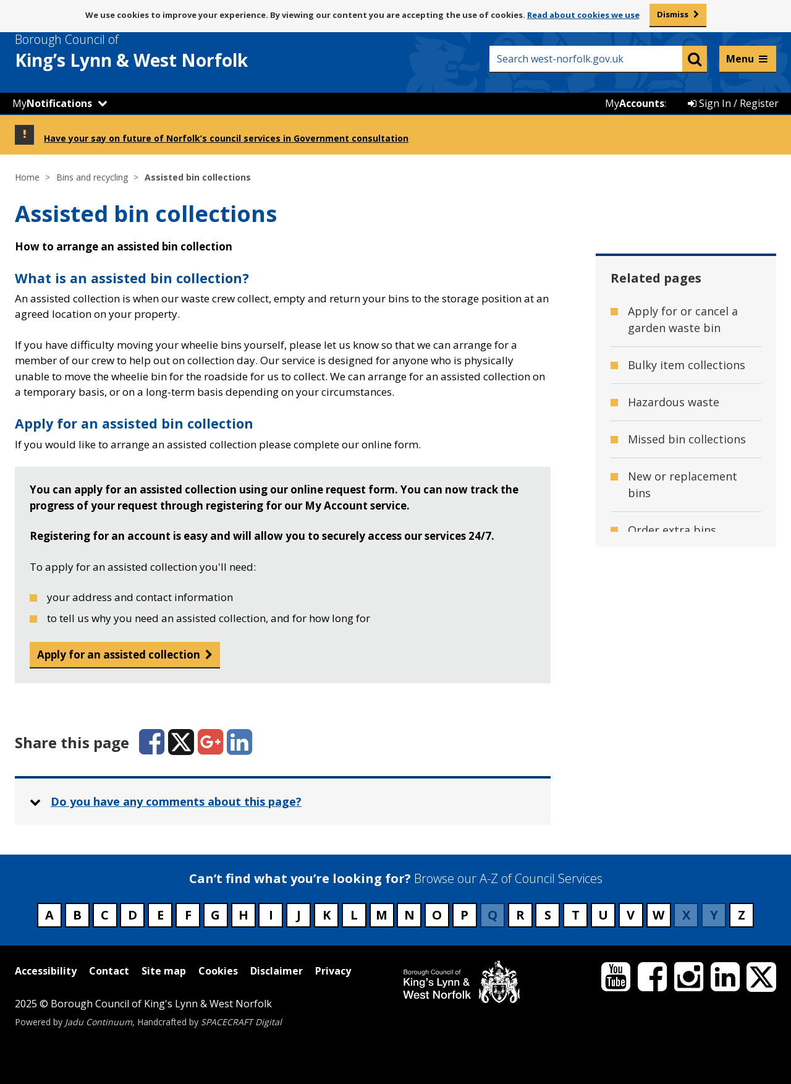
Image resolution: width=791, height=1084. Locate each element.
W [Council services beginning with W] (658, 915)
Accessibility (46, 971)
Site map (164, 971)
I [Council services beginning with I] (271, 915)
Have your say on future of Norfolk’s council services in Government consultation (226, 138)
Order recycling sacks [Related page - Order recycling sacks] (685, 567)
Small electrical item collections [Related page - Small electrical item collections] (682, 740)
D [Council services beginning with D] (132, 915)
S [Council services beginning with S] (547, 915)
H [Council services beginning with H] (243, 915)
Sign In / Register (733, 103)
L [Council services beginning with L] (354, 915)
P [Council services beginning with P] (464, 915)
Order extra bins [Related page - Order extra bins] (672, 530)
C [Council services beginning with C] (105, 915)
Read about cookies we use (583, 14)
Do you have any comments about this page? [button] (176, 801)
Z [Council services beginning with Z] (741, 915)
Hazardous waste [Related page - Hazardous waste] (673, 402)
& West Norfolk (154, 51)
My (52, 103)
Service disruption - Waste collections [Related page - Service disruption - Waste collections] (680, 686)
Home (27, 177)
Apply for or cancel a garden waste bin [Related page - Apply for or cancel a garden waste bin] (683, 319)
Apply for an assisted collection (118, 654)
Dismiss (672, 14)
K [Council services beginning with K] (327, 915)
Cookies (218, 971)
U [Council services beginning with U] (603, 915)
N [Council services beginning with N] (409, 915)
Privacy (333, 971)
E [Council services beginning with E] (160, 915)
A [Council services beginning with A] (49, 915)
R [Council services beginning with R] (520, 915)
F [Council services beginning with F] (188, 915)
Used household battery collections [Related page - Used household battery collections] (678, 794)
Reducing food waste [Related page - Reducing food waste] (683, 641)
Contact (109, 971)
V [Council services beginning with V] (631, 915)
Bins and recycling (92, 177)
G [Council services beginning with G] (215, 915)
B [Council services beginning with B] (77, 915)
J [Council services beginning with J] (299, 915)
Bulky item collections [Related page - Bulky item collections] (686, 364)
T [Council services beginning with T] (576, 915)
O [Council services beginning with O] (437, 915)
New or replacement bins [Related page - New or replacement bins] (682, 484)
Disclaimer (276, 971)
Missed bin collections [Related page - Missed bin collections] (687, 439)
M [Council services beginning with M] (381, 915)
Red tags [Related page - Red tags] (651, 604)
